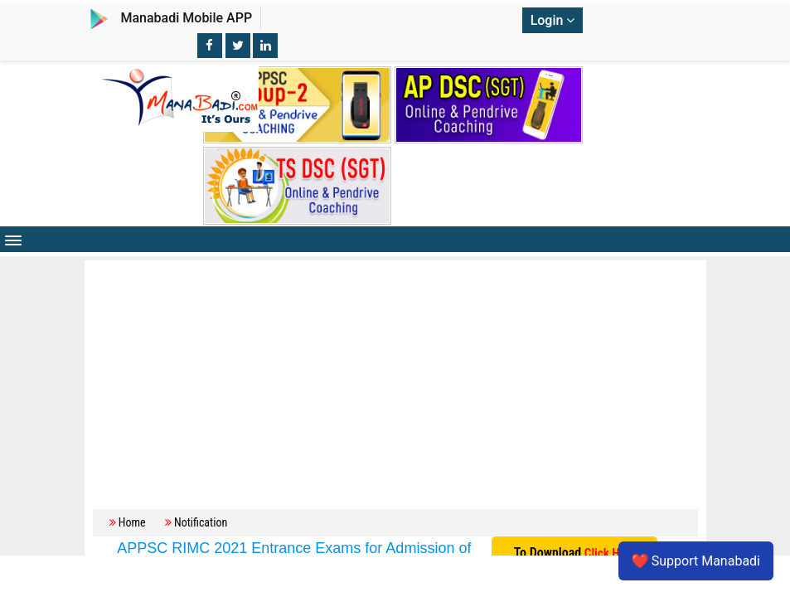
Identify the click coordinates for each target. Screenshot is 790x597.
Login (553, 20)
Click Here (610, 553)
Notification (200, 522)
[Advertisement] (395, 381)
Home (132, 522)
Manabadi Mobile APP (186, 18)
